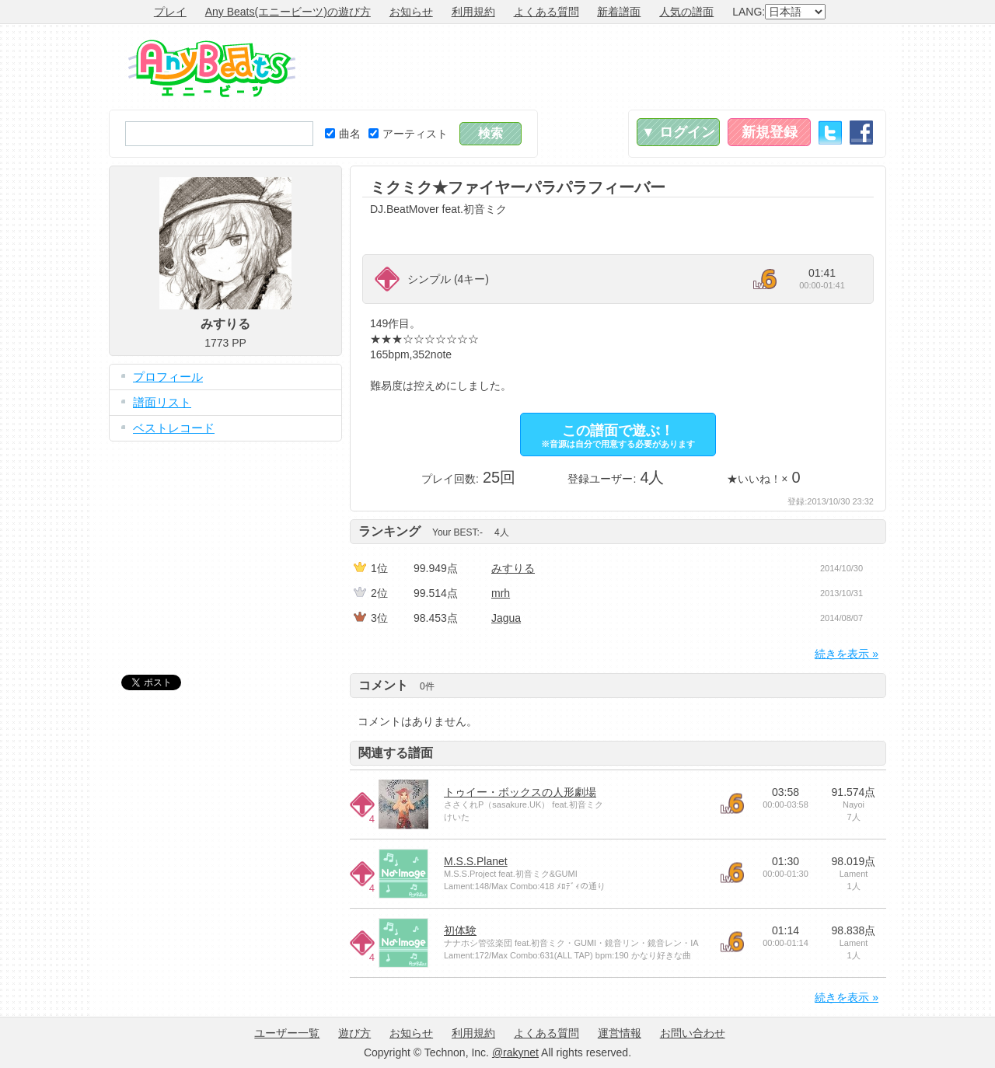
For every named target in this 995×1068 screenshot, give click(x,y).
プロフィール (168, 376)
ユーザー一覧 (286, 1033)
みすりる (513, 568)
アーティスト (408, 133)
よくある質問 (546, 11)
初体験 (460, 930)
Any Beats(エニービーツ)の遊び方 (288, 11)
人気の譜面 (686, 11)
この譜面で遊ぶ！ (618, 435)
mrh (500, 593)
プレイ (170, 11)
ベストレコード (174, 428)
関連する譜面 (395, 752)
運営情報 (619, 1033)
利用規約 (473, 11)
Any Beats (211, 68)
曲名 (343, 133)
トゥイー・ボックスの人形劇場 (520, 792)
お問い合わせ (692, 1033)
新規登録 (770, 132)
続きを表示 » (846, 653)
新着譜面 (619, 11)
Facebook (861, 132)
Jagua (506, 618)
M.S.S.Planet (476, 861)
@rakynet (515, 1052)
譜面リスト (162, 402)
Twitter (830, 132)
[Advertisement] (603, 67)
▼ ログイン (678, 132)
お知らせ (411, 11)
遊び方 (354, 1033)
